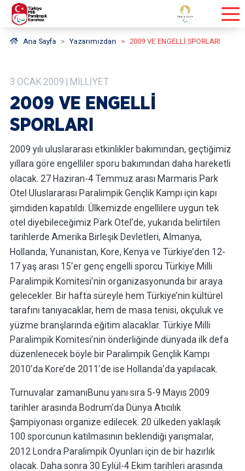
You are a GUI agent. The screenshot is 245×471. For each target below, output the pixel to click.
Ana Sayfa (33, 41)
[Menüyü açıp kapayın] (230, 14)
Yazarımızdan (92, 41)
